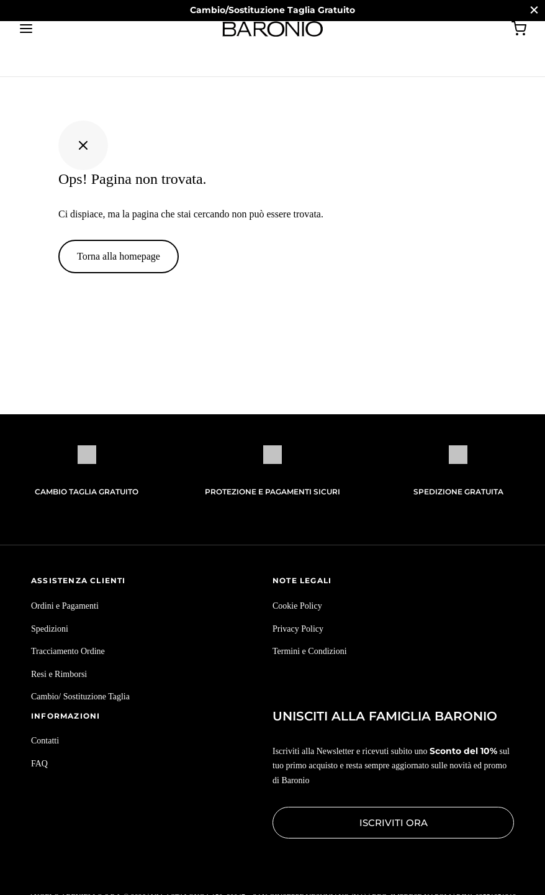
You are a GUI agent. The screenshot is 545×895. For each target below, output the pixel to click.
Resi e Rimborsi (59, 674)
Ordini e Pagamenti (65, 606)
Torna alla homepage (118, 256)
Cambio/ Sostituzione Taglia (80, 696)
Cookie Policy (297, 606)
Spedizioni (49, 629)
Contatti (45, 740)
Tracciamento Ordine (68, 651)
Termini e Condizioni (309, 651)
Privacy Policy (297, 629)
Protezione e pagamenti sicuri (272, 491)
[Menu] (26, 28)
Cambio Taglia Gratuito (86, 491)
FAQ (39, 763)
